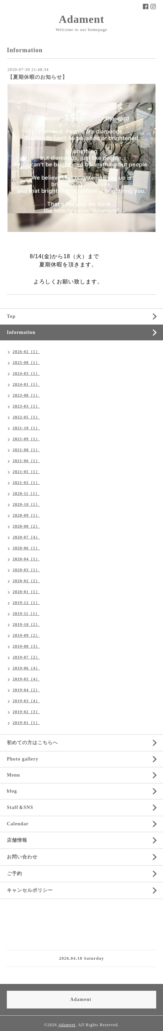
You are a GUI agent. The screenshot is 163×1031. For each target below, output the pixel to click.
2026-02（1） (26, 351)
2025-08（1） (26, 362)
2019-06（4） (26, 668)
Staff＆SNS (20, 807)
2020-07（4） (26, 537)
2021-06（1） (26, 460)
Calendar (18, 823)
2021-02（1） (26, 482)
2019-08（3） (26, 646)
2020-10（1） (26, 504)
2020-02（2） (26, 580)
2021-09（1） (26, 439)
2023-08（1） (26, 395)
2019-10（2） (26, 624)
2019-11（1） (26, 613)
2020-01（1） (26, 591)
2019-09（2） (26, 635)
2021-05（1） (26, 471)
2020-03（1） (26, 570)
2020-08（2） (26, 526)
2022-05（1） (26, 417)
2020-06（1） (26, 548)
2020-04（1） (26, 559)
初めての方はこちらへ (32, 742)
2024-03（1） (26, 373)
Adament (81, 19)
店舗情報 (17, 840)
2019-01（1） (26, 722)
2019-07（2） (26, 657)
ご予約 (14, 873)
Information (21, 332)
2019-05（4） (26, 679)
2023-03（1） (26, 406)
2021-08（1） (26, 449)
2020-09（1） (26, 515)
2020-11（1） (26, 493)
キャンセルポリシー (30, 890)
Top (11, 316)
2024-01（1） (26, 384)
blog (12, 791)
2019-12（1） (26, 602)
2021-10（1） (26, 428)
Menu (13, 775)
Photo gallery (23, 759)
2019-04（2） (26, 690)
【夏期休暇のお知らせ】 (38, 77)
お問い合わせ (22, 856)
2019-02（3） (26, 711)
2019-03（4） (26, 700)
